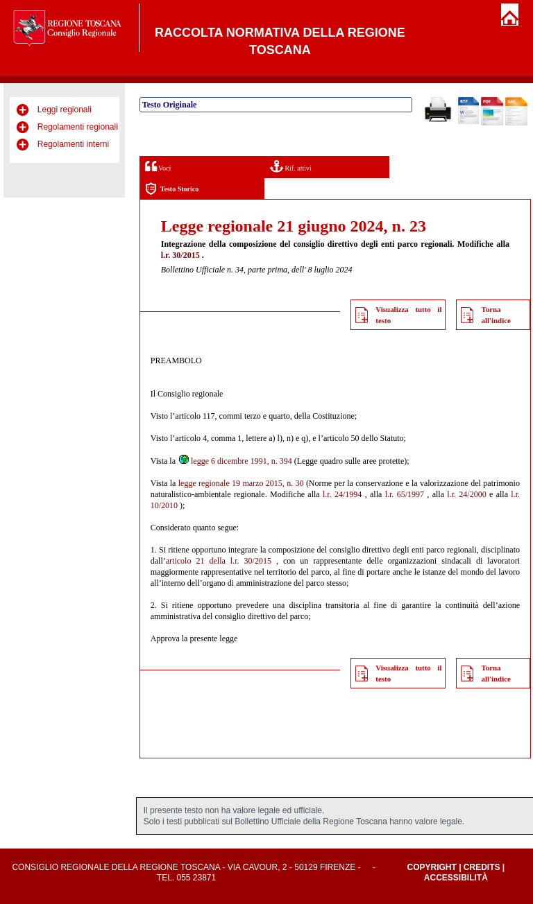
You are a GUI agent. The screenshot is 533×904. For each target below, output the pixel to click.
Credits (482, 867)
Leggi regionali (64, 109)
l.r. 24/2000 (466, 494)
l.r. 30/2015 (180, 255)
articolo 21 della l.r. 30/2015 (218, 561)
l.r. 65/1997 (404, 494)
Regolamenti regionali (77, 127)
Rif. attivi (291, 166)
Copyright (431, 867)
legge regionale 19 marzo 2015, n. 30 (241, 483)
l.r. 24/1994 (342, 494)
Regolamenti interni (73, 144)
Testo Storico (171, 188)
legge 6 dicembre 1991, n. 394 (235, 461)
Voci (158, 166)
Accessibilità (456, 878)
